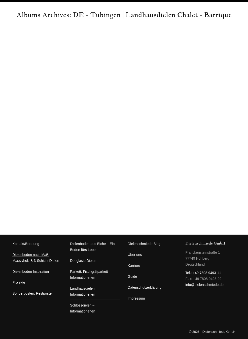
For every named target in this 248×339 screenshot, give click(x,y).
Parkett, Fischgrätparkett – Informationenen (90, 274)
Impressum (136, 298)
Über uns (135, 255)
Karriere (134, 266)
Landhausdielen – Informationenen (84, 291)
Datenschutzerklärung (145, 287)
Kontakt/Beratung (25, 244)
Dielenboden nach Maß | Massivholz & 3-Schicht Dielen (35, 258)
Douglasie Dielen (83, 261)
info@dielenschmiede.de (204, 285)
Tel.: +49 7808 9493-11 (203, 273)
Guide (132, 276)
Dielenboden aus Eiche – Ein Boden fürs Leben (92, 247)
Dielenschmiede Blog (144, 244)
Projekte (18, 282)
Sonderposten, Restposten (33, 293)
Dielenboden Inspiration (30, 272)
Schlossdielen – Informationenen (82, 308)
